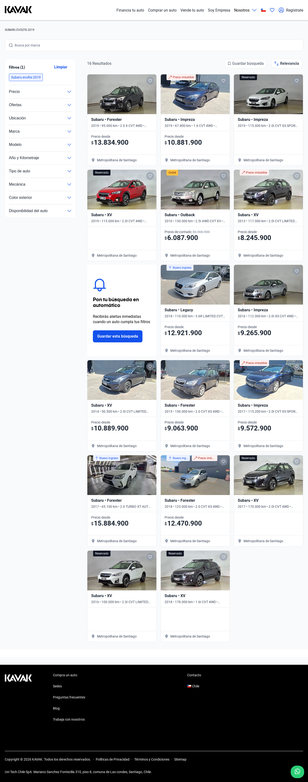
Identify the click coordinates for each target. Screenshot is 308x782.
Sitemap (180, 759)
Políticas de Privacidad (112, 759)
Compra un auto (65, 675)
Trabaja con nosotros (69, 719)
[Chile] (263, 10)
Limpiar (60, 67)
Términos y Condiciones (151, 759)
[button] (26, 77)
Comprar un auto (162, 10)
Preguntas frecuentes (69, 697)
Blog (56, 708)
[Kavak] (18, 10)
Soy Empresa (219, 10)
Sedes (57, 686)
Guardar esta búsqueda (117, 336)
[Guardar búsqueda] (245, 63)
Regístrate (290, 10)
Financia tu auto (130, 10)
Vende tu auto (192, 10)
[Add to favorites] (150, 81)
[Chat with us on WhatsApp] (297, 772)
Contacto (194, 675)
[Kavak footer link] (18, 697)
